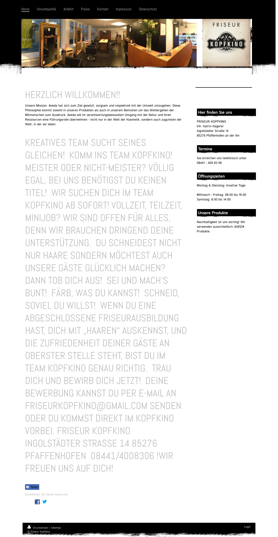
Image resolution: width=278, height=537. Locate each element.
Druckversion (38, 528)
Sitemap (56, 528)
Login (247, 527)
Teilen (32, 487)
